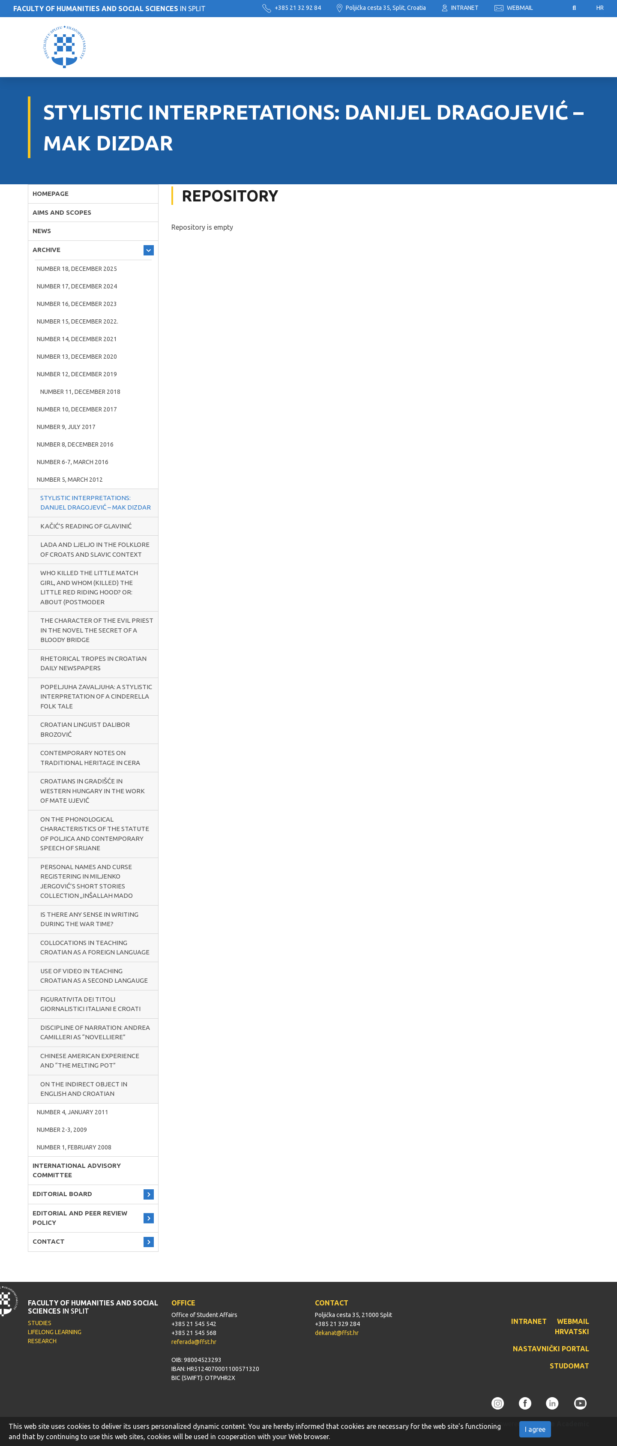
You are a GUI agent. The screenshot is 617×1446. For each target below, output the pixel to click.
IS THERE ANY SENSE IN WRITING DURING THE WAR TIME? (89, 919)
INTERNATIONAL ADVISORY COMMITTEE (77, 1170)
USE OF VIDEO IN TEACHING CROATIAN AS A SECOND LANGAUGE (94, 975)
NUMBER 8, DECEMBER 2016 (75, 444)
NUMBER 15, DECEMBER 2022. (77, 321)
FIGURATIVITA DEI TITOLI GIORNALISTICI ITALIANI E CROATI (90, 1004)
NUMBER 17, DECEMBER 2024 (77, 286)
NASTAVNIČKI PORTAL (551, 1349)
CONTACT (49, 1241)
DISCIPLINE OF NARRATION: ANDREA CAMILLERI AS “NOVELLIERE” (95, 1032)
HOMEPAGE (51, 193)
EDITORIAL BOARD (62, 1193)
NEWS (42, 230)
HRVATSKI (572, 1331)
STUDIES (39, 1323)
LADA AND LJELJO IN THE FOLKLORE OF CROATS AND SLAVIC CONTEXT (95, 549)
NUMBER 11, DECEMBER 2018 (80, 391)
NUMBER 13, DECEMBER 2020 (77, 356)
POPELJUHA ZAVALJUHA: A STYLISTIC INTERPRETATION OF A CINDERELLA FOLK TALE (96, 696)
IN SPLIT (109, 8)
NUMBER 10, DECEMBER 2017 (77, 409)
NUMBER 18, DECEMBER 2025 (77, 268)
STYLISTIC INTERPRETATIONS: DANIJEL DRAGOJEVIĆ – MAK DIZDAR (95, 502)
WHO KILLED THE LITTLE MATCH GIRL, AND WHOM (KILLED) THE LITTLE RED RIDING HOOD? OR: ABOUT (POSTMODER (89, 587)
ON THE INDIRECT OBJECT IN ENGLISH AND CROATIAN (83, 1089)
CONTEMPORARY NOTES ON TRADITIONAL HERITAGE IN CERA (90, 757)
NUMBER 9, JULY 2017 (66, 426)
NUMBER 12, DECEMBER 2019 (77, 374)
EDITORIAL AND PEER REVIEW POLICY (80, 1218)
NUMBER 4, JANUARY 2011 (72, 1112)
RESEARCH (42, 1341)
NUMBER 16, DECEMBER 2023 (77, 303)
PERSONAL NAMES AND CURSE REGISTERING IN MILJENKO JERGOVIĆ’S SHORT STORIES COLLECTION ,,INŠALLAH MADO (86, 881)
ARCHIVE (46, 249)
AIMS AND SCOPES (62, 212)
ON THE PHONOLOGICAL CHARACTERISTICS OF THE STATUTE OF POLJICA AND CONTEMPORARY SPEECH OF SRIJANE (94, 834)
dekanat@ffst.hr (337, 1332)
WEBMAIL (513, 7)
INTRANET (460, 7)
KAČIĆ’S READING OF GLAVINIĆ (86, 526)
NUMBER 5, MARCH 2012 (70, 479)
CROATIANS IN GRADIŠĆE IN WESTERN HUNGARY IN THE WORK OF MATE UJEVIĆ (92, 790)
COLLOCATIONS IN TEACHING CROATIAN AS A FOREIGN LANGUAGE (95, 947)
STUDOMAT (569, 1366)
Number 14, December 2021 (77, 339)
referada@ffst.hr (193, 1341)
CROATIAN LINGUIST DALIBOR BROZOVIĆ (85, 729)
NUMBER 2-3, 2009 (62, 1129)
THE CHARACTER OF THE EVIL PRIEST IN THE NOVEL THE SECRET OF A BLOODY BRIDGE (96, 630)
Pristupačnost (553, 8)
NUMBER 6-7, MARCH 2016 (72, 462)
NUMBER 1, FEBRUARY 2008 (74, 1147)
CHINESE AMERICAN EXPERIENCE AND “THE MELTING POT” (89, 1060)
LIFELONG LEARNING (54, 1332)
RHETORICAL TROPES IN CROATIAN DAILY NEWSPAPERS (93, 663)
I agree (535, 1429)
